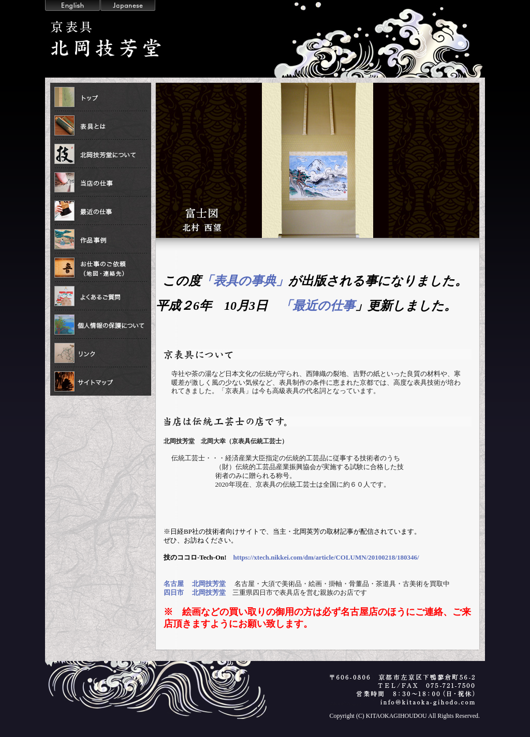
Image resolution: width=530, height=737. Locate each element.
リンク (100, 353)
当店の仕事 (100, 182)
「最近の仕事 (317, 305)
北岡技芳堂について (100, 154)
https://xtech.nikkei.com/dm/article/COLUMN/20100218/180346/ (326, 557)
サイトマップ (100, 381)
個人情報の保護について (100, 324)
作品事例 (100, 239)
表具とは (100, 125)
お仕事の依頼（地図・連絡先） (100, 267)
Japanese (127, 5)
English (72, 5)
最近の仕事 (100, 211)
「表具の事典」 (244, 281)
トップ (100, 97)
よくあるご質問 (100, 296)
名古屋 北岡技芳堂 (195, 584)
